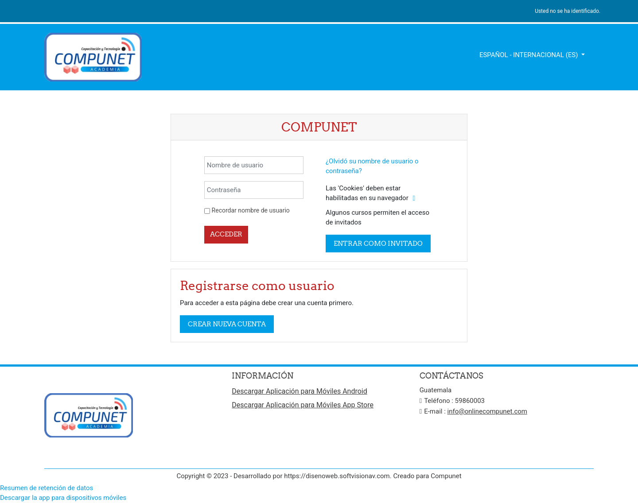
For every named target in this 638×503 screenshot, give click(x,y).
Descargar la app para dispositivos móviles (63, 498)
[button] (414, 198)
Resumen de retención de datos (46, 488)
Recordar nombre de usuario (251, 210)
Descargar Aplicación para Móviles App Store (302, 405)
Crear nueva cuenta (227, 324)
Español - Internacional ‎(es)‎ (529, 55)
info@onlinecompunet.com (487, 411)
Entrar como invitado (378, 243)
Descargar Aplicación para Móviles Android (299, 391)
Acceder (226, 234)
